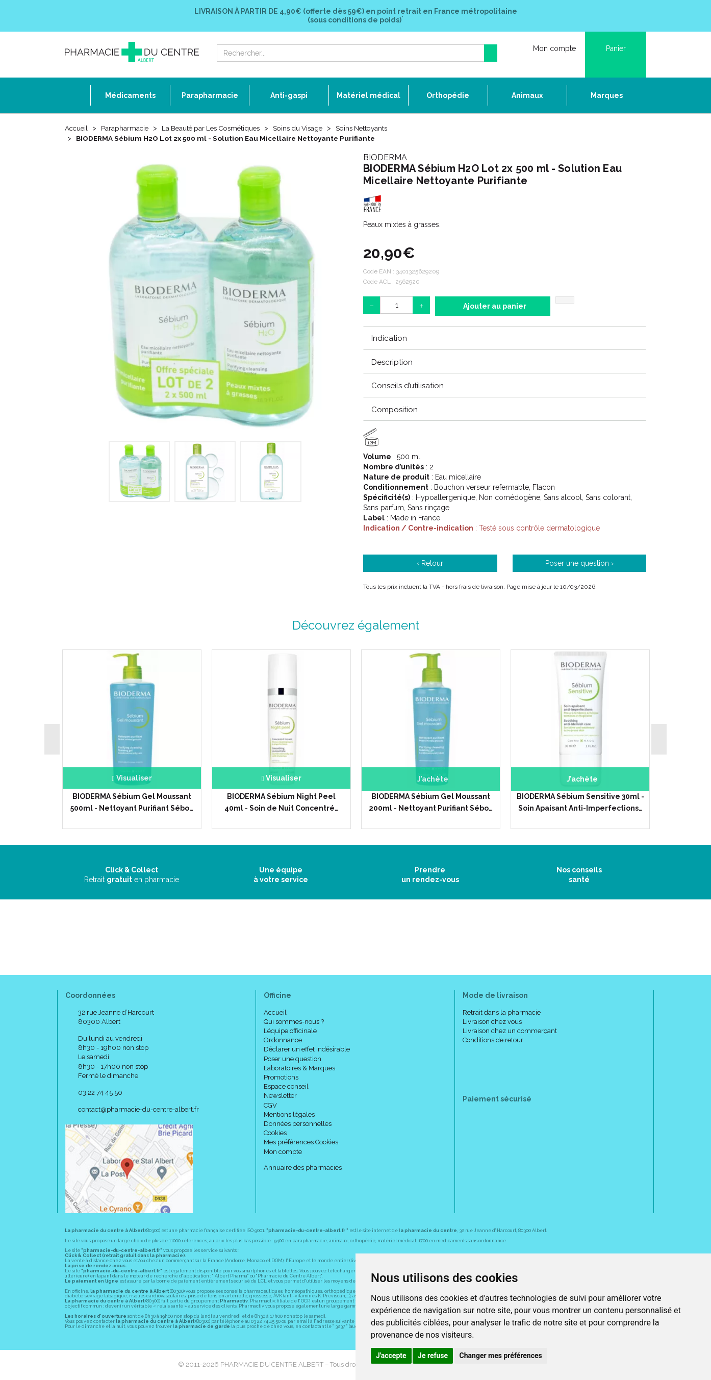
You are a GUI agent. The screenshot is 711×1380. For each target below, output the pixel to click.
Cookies (275, 1133)
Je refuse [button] (433, 1355)
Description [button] (392, 362)
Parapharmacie (127, 128)
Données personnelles (298, 1124)
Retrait (131, 875)
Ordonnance (283, 1040)
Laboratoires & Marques (299, 1068)
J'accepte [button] (391, 1355)
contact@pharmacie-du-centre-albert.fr (138, 1110)
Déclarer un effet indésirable (307, 1049)
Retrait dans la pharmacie (502, 1013)
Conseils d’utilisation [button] (407, 386)
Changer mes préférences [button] (501, 1355)
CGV (270, 1105)
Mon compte (283, 1152)
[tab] (505, 338)
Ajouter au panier (494, 307)
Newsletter (280, 1096)
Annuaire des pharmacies (303, 1168)
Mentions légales (289, 1115)
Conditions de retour (493, 1040)
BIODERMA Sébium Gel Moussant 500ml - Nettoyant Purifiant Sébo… (131, 802)
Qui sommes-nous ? (294, 1022)
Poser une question (292, 1059)
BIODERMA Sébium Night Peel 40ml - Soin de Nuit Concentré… (281, 802)
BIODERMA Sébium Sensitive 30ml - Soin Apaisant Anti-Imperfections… (580, 802)
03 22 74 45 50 (100, 1093)
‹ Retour (430, 564)
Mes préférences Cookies (301, 1142)
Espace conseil (286, 1087)
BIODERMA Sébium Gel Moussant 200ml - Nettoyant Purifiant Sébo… (431, 802)
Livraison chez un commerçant (510, 1031)
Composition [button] (394, 409)
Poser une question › (579, 564)
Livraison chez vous (492, 1022)
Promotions (281, 1078)
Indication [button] (389, 338)
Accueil (77, 128)
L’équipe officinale (290, 1031)
